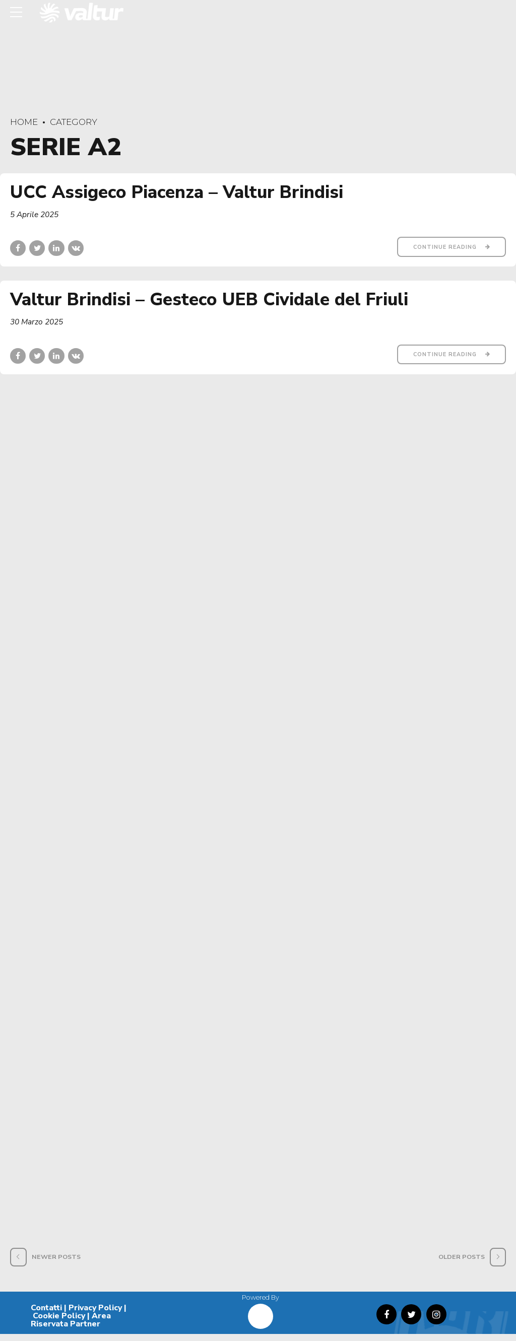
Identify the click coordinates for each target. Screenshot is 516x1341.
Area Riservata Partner (71, 1326)
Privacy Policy (95, 1314)
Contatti (46, 1314)
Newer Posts (56, 1263)
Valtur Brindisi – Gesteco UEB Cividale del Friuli (209, 300)
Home (24, 122)
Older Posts (461, 1263)
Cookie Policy (59, 1322)
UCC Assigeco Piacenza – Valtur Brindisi (176, 192)
